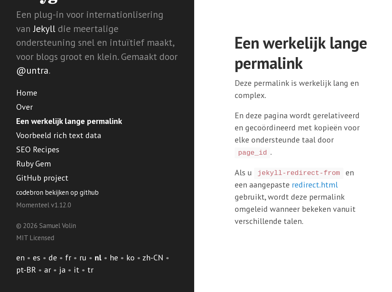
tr (90, 269)
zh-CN (152, 257)
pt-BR (26, 269)
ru (83, 257)
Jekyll (44, 28)
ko (130, 257)
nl (98, 257)
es (36, 257)
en (20, 257)
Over (24, 107)
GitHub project (42, 178)
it (76, 269)
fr (68, 257)
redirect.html (315, 184)
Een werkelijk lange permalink (69, 121)
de (53, 257)
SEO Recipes (37, 149)
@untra (32, 70)
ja (62, 269)
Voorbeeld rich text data (58, 135)
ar (47, 269)
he (114, 257)
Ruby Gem (33, 163)
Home (26, 92)
